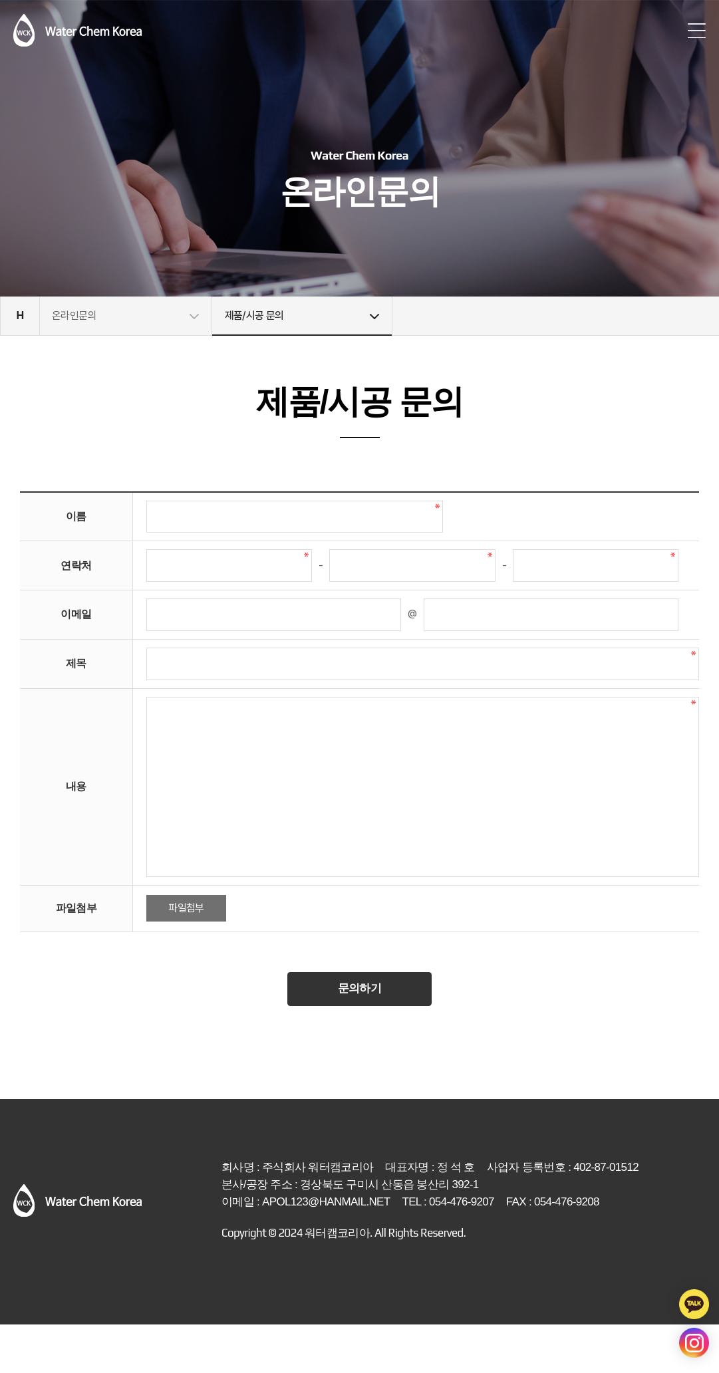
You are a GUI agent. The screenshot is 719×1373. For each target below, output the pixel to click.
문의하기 (359, 1036)
